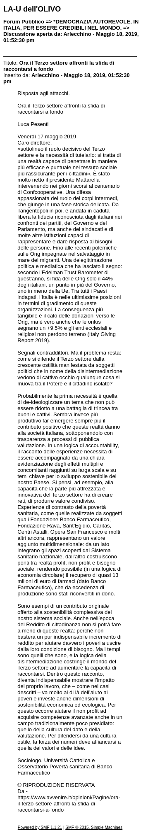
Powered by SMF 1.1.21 (40, 827)
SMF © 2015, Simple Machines (93, 827)
